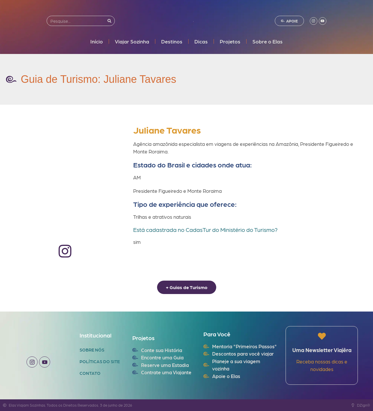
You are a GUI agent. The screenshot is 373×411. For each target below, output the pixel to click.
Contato (90, 373)
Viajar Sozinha (132, 41)
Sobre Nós (92, 349)
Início (96, 41)
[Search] (109, 21)
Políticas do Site (100, 361)
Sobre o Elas (267, 41)
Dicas (201, 41)
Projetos (230, 41)
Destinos (171, 41)
